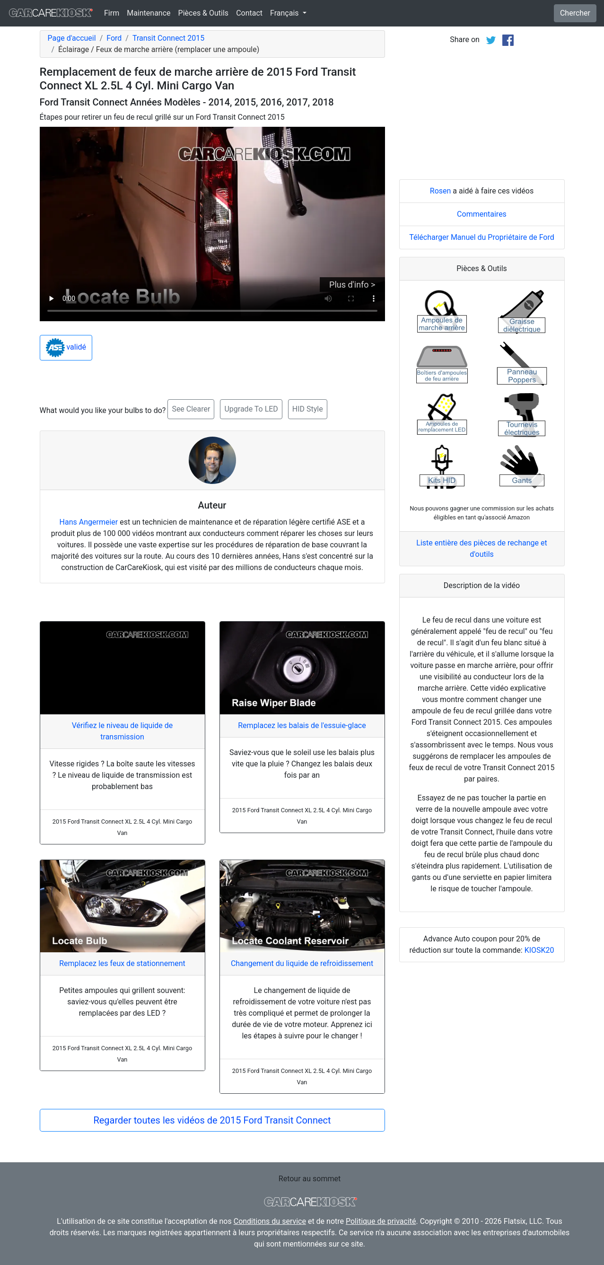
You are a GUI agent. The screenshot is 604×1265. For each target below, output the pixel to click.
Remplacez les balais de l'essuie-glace (302, 725)
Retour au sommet (310, 1178)
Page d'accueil (72, 38)
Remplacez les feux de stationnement (122, 963)
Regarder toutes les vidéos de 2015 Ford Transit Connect (212, 1120)
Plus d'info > (352, 285)
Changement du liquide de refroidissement (302, 963)
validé (66, 347)
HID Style (307, 408)
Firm (111, 13)
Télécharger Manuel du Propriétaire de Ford (481, 237)
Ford (114, 38)
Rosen (440, 190)
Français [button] (285, 13)
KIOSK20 (539, 950)
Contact (249, 13)
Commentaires (482, 214)
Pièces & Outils (203, 13)
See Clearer (191, 408)
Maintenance (148, 13)
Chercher (575, 13)
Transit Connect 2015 (168, 38)
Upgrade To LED (251, 408)
